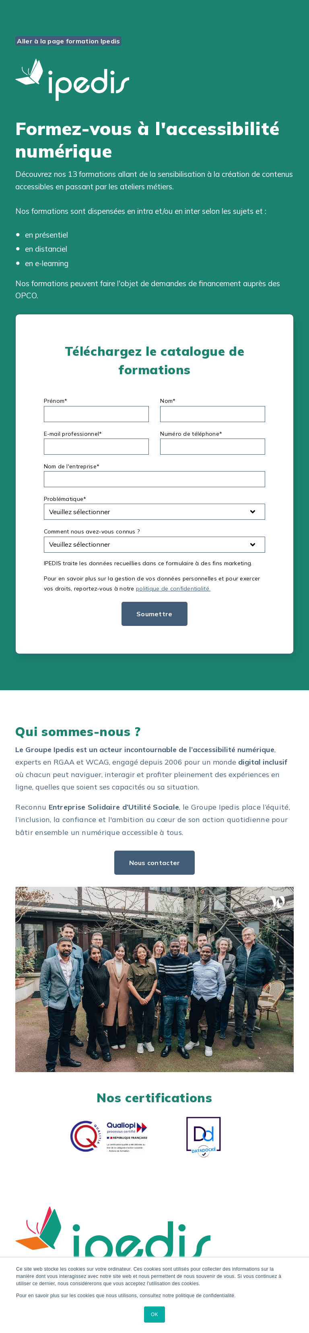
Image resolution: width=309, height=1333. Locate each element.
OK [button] (154, 1314)
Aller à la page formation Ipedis (68, 41)
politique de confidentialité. (173, 588)
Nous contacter (154, 863)
